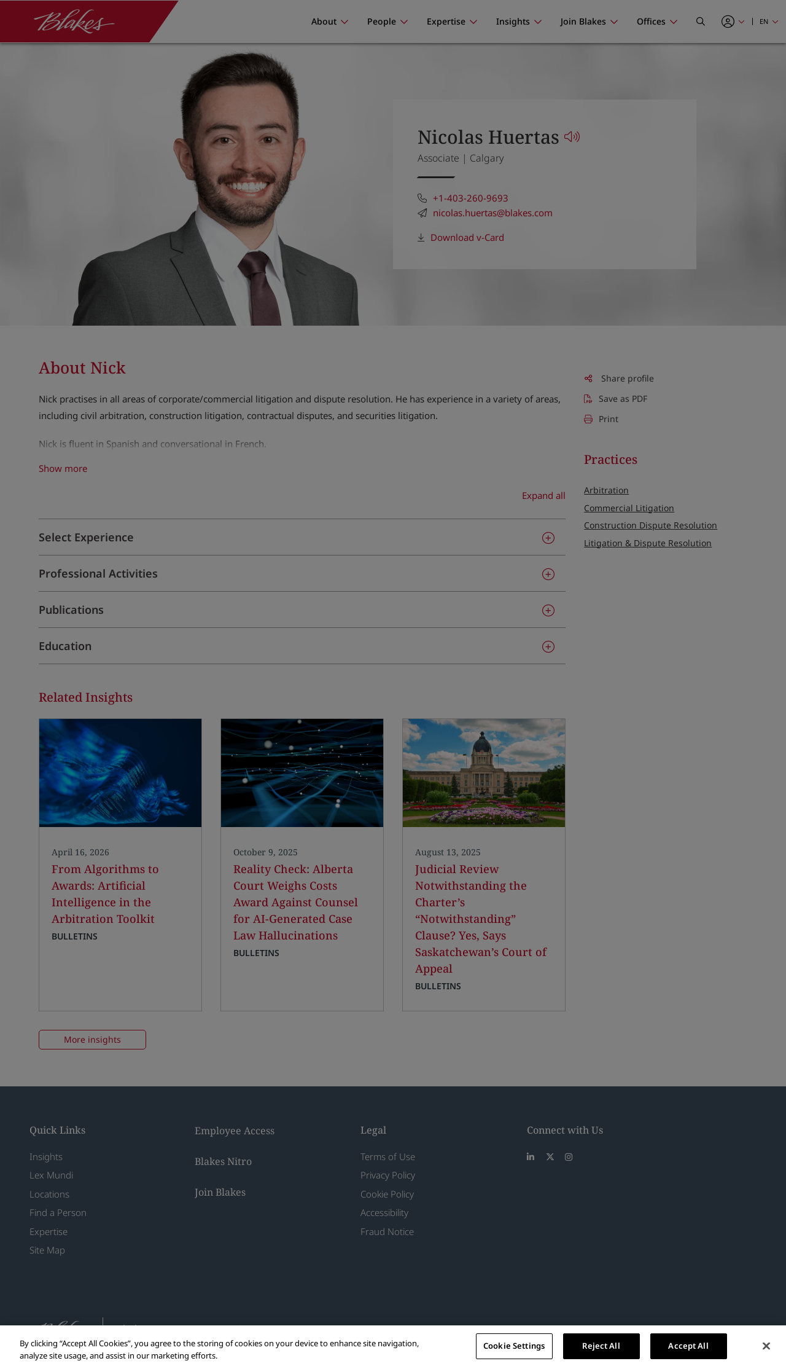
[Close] (766, 1345)
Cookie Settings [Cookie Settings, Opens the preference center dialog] (514, 1345)
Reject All (601, 1345)
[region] (393, 1347)
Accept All (688, 1345)
